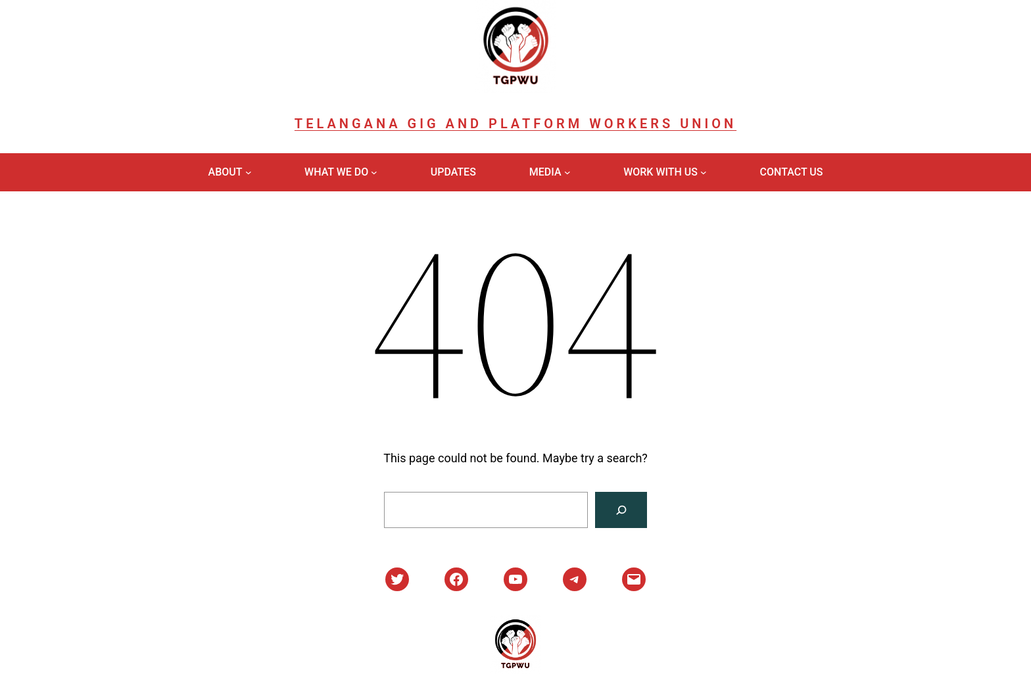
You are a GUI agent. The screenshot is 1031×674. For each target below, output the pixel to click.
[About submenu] (248, 172)
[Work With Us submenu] (703, 172)
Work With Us (660, 172)
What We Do (336, 172)
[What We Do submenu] (374, 172)
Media (545, 172)
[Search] (621, 510)
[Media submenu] (567, 172)
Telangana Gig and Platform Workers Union (515, 124)
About (225, 172)
